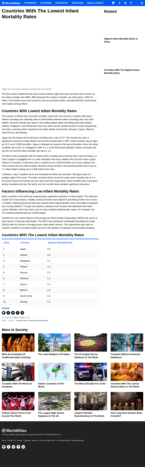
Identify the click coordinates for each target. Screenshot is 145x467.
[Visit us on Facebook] (8, 447)
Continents (30, 3)
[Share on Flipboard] (4, 313)
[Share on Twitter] (13, 313)
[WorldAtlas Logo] (12, 3)
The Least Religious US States (54, 354)
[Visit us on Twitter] (13, 447)
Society (27, 317)
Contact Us (11, 440)
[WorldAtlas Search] (142, 3)
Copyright (27, 440)
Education (77, 3)
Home (4, 440)
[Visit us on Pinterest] (18, 447)
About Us (35, 440)
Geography (61, 3)
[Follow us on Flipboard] (4, 447)
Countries (46, 3)
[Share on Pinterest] (17, 313)
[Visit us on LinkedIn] (23, 447)
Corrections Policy (63, 440)
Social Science (95, 3)
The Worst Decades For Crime (90, 383)
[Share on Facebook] (8, 313)
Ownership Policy (77, 440)
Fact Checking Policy (47, 440)
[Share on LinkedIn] (22, 313)
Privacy (19, 440)
